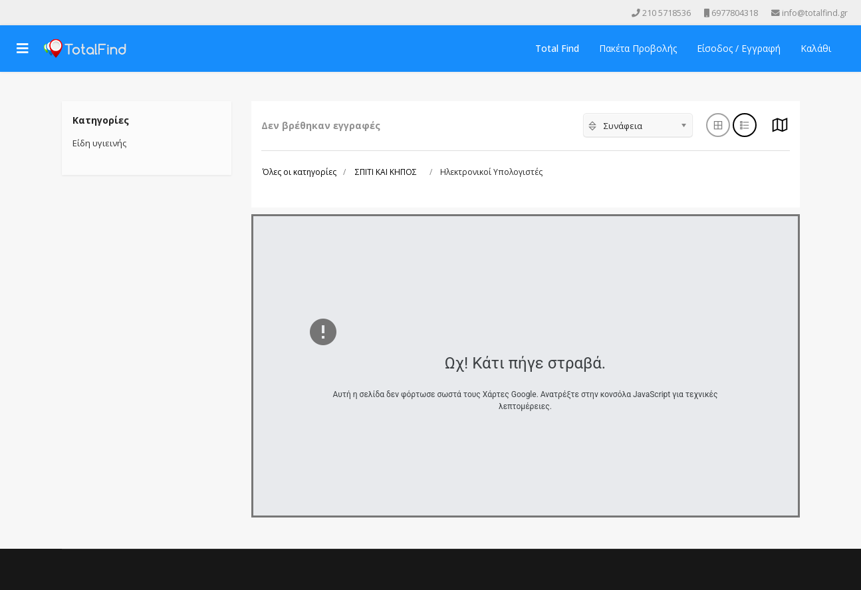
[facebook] (16, 12)
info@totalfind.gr (815, 13)
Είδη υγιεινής (99, 143)
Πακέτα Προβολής (638, 48)
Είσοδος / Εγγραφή (739, 48)
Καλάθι (815, 48)
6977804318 (734, 13)
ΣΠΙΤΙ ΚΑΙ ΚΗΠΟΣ (386, 172)
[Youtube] (34, 12)
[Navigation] (23, 48)
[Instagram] (53, 12)
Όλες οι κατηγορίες (299, 172)
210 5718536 (666, 13)
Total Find (557, 48)
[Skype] (71, 12)
